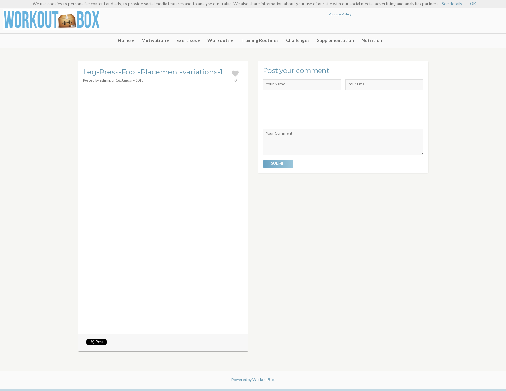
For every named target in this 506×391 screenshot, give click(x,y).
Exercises (188, 40)
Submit (278, 163)
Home (126, 40)
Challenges (297, 40)
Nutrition (371, 40)
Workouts (220, 40)
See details (452, 3)
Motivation (155, 40)
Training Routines (259, 40)
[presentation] (312, 109)
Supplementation (335, 40)
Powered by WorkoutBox (253, 379)
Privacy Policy (340, 14)
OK (473, 3)
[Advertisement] (427, 21)
